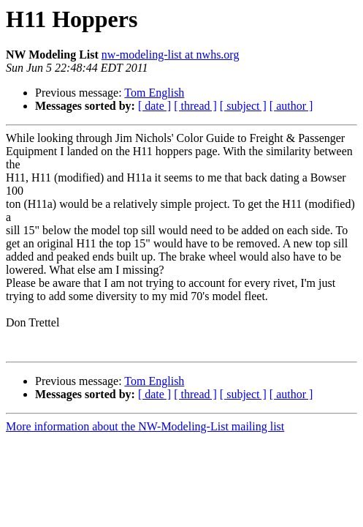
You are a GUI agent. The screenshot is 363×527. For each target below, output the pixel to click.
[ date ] (154, 106)
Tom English (154, 92)
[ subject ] (243, 106)
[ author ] (291, 106)
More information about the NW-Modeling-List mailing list (145, 426)
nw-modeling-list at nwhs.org (171, 54)
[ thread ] (195, 106)
